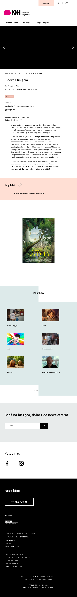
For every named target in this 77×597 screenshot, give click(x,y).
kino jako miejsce (42, 23)
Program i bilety (12, 73)
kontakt (8, 543)
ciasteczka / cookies (14, 546)
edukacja (26, 23)
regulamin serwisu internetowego (20, 534)
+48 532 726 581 (19, 501)
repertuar (45, 3)
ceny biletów (10, 540)
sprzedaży (24, 537)
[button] (72, 47)
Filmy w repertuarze (35, 73)
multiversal (48, 587)
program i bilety (12, 23)
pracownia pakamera (32, 587)
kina (16, 537)
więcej (36, 390)
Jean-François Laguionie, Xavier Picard (23, 89)
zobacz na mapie (12, 566)
